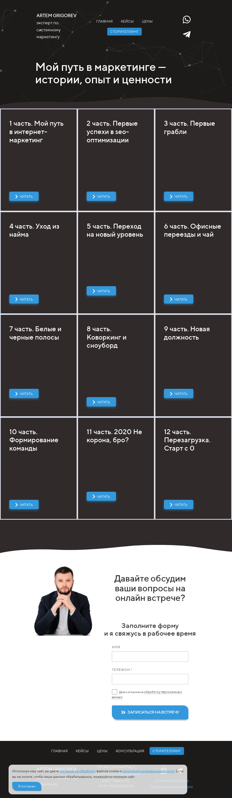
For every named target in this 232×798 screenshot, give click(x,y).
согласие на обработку (78, 771)
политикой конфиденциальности (148, 771)
